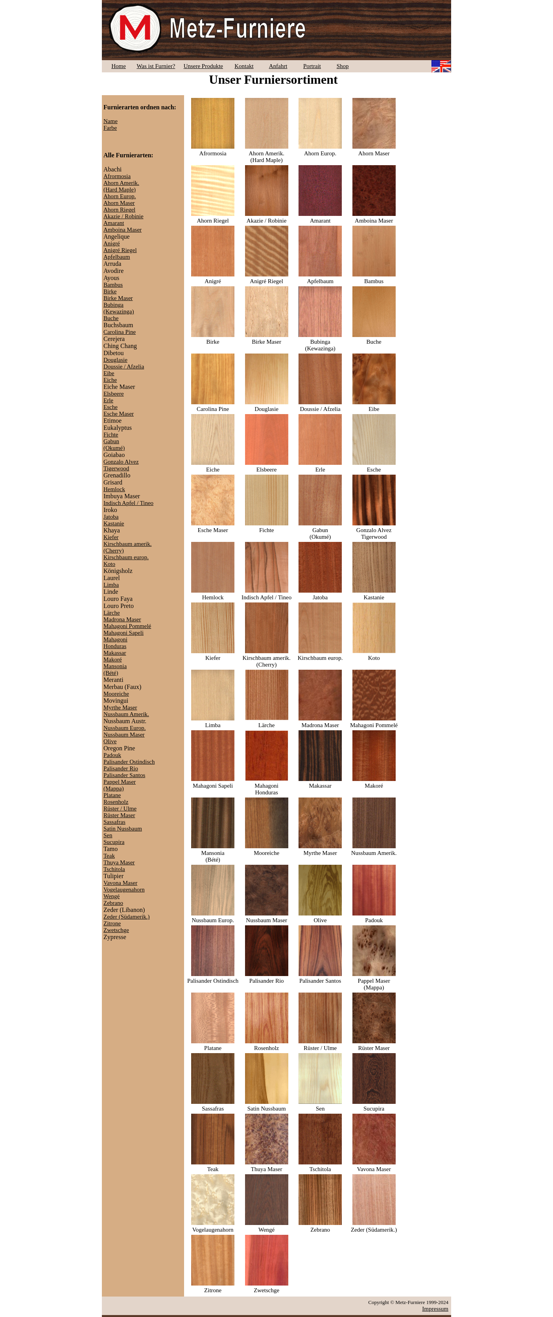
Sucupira (113, 842)
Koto (109, 564)
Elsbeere (113, 393)
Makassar (114, 653)
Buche (110, 318)
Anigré (111, 243)
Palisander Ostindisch (129, 762)
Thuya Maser (119, 862)
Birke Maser (118, 298)
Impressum (435, 1309)
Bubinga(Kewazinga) (118, 308)
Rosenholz (115, 802)
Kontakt (243, 66)
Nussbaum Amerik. (126, 714)
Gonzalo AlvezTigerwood (121, 465)
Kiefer (110, 537)
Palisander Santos (124, 775)
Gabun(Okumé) (114, 444)
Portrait (312, 66)
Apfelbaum (116, 257)
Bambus (113, 285)
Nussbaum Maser (124, 734)
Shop (343, 66)
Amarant (113, 223)
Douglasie (115, 360)
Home (118, 66)
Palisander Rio (120, 768)
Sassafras (114, 822)
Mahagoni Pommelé (127, 626)
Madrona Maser (122, 619)
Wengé (111, 896)
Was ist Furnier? (155, 66)
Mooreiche (116, 694)
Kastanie (113, 523)
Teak (109, 856)
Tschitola (114, 869)
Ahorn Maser (119, 203)
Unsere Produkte (203, 66)
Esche (110, 407)
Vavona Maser (120, 883)
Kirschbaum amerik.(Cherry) (266, 658)
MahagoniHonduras (115, 642)
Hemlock (114, 489)
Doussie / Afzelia (123, 366)
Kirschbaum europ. (126, 557)
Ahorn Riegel (119, 209)
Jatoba (110, 517)
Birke (109, 291)
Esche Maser (118, 414)
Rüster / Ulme (119, 808)
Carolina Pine (119, 332)
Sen (107, 835)
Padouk (112, 755)
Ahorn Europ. (119, 196)
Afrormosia (117, 176)
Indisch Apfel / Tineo (128, 503)
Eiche (110, 380)
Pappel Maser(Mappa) (119, 785)
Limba (111, 585)
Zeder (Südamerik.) (126, 917)
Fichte (110, 434)
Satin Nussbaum (122, 828)
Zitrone (112, 923)
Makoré (112, 659)
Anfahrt (278, 66)
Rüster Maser (119, 815)
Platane (112, 795)
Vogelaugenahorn (124, 889)
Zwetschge (116, 930)
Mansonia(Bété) (115, 669)
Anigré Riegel (120, 250)
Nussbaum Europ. (124, 728)
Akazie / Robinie (123, 216)
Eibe (108, 373)
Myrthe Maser (120, 707)
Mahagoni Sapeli (123, 633)
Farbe (110, 128)
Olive (109, 741)
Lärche (111, 613)
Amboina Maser (122, 230)
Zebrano (113, 903)
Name (110, 121)
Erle (108, 400)
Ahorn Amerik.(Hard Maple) (121, 186)
